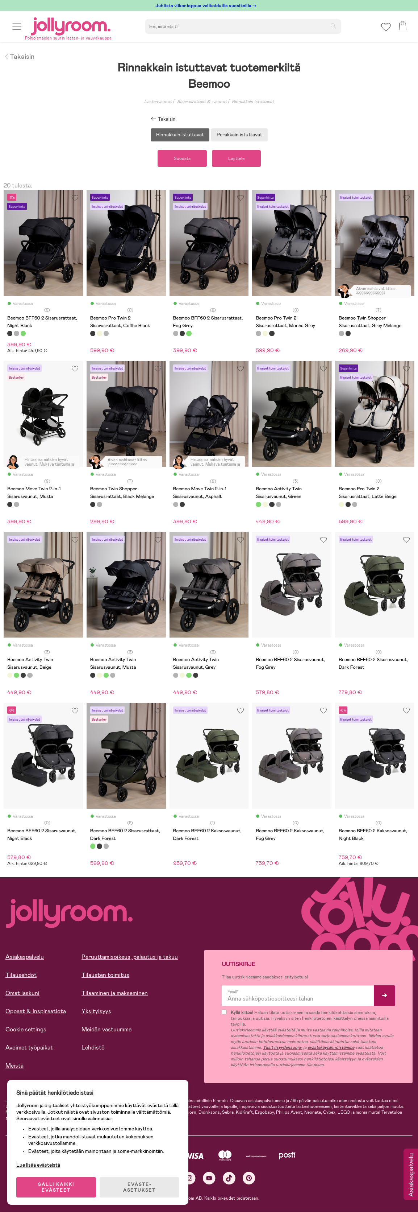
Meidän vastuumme (106, 1029)
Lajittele (236, 158)
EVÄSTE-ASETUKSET (139, 1187)
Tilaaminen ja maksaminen (114, 993)
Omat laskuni (22, 993)
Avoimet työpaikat (29, 1047)
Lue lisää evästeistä (38, 1165)
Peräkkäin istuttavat (239, 134)
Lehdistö (93, 1047)
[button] (17, 26)
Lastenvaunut (158, 101)
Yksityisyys (96, 1011)
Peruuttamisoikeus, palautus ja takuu (129, 957)
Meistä (14, 1065)
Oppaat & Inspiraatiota (35, 1011)
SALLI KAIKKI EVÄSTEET (56, 1187)
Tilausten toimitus (105, 975)
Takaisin (19, 56)
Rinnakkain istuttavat (253, 101)
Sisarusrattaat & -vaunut (202, 101)
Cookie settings (25, 1029)
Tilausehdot (21, 975)
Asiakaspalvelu (24, 957)
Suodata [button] (182, 158)
